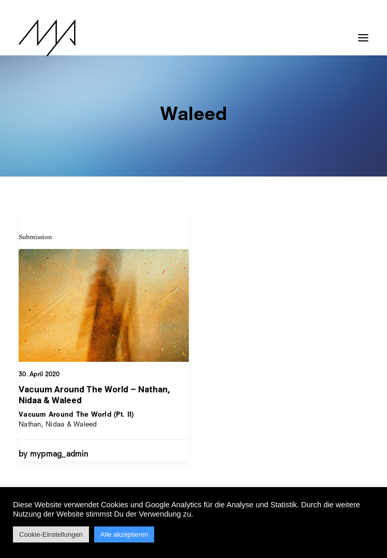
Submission (35, 236)
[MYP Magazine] (47, 37)
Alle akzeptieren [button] (124, 534)
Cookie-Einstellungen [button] (51, 534)
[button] (363, 32)
